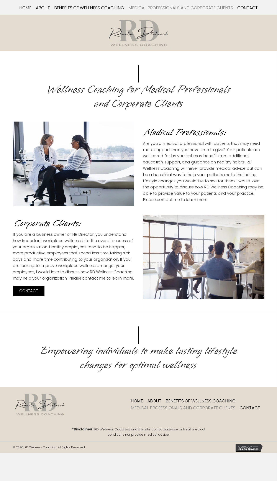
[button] (28, 291)
